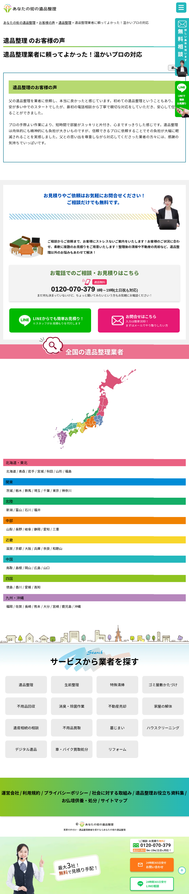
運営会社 (10, 792)
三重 (56, 529)
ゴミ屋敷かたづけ (163, 684)
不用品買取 (72, 727)
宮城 (40, 471)
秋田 (50, 471)
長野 (19, 529)
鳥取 (9, 567)
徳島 (9, 587)
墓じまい (117, 727)
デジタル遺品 (26, 749)
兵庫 (37, 548)
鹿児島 (67, 606)
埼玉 (37, 490)
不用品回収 (26, 706)
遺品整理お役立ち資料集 (159, 792)
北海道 (11, 471)
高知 (37, 587)
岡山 (28, 567)
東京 (56, 490)
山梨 (9, 529)
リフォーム (117, 749)
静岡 (37, 529)
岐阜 (28, 529)
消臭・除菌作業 (71, 706)
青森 (22, 471)
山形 (59, 471)
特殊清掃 (117, 684)
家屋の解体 (163, 706)
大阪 (28, 548)
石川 (28, 509)
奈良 (46, 548)
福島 (68, 471)
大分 (46, 606)
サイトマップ (114, 800)
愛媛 (28, 587)
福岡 (9, 606)
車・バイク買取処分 (71, 749)
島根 (19, 567)
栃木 (19, 490)
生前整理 (71, 684)
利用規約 (31, 792)
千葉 (46, 490)
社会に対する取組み (112, 792)
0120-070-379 (73, 289)
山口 (46, 567)
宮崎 (56, 606)
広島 (37, 567)
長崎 (28, 606)
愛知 (46, 529)
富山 (19, 509)
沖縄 (77, 606)
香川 (19, 587)
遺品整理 (26, 684)
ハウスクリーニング (163, 727)
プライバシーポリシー (66, 792)
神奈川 (66, 490)
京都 (19, 548)
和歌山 (57, 548)
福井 (37, 509)
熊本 (37, 606)
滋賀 (9, 548)
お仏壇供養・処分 (79, 800)
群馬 (28, 490)
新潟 (9, 509)
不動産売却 (117, 706)
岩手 (31, 471)
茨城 (9, 490)
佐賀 (19, 606)
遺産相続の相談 (26, 727)
